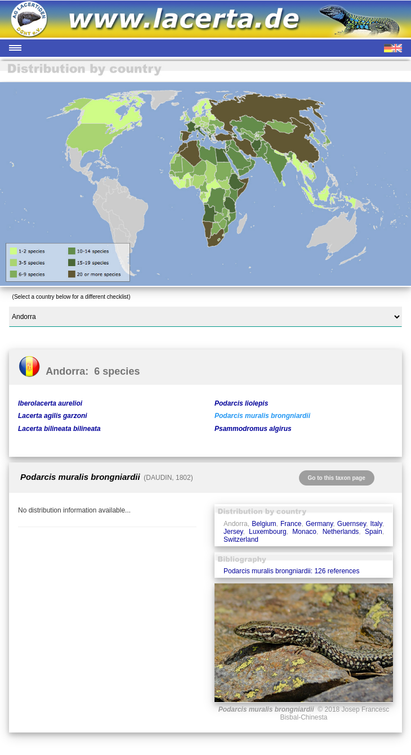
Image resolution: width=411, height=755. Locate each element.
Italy (376, 524)
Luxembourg (268, 532)
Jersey (233, 532)
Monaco (304, 532)
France (290, 524)
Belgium (264, 524)
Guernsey (351, 524)
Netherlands (341, 532)
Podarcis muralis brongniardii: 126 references (291, 571)
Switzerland (241, 539)
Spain (373, 532)
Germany (319, 524)
